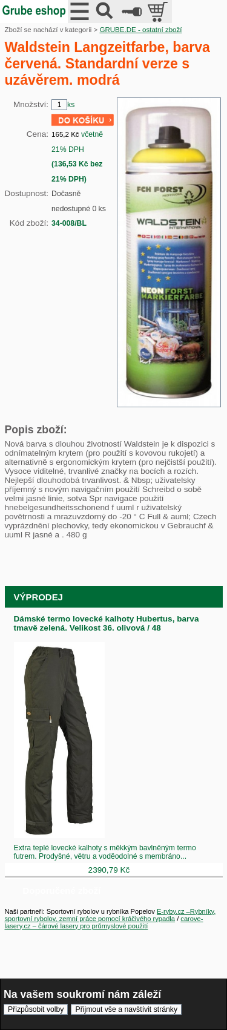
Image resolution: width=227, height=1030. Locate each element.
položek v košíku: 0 (159, 11)
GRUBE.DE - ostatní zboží (140, 29)
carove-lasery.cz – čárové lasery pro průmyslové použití (104, 922)
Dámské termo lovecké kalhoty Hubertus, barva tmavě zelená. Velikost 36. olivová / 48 (106, 623)
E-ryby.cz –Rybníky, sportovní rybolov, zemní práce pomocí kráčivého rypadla (110, 915)
